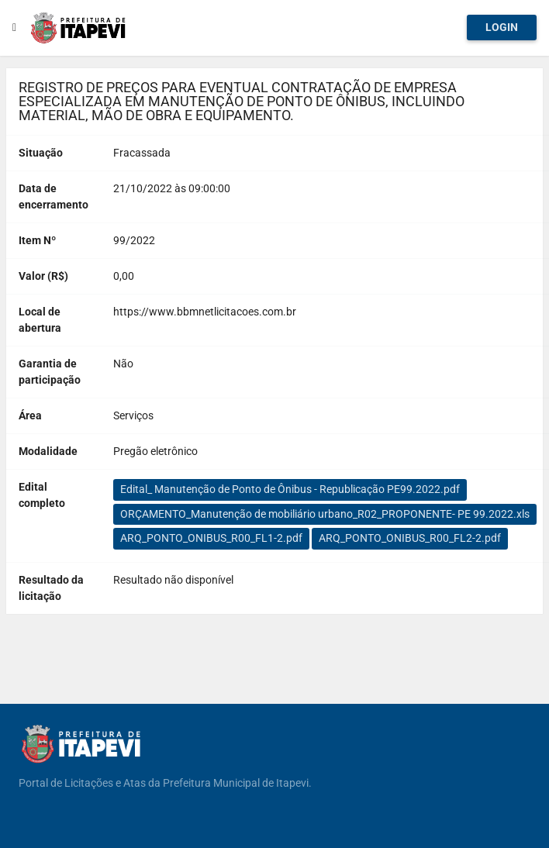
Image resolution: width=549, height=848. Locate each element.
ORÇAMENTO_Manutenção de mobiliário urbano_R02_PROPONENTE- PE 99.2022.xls (325, 514)
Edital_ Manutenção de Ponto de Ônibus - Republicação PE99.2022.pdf (290, 489)
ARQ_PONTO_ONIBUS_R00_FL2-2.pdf (410, 538)
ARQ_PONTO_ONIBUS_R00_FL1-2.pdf (211, 538)
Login (501, 27)
